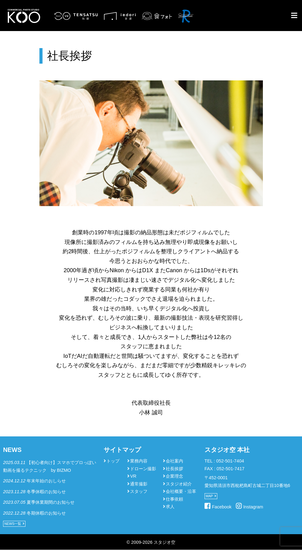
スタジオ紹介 (179, 483)
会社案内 (174, 460)
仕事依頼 (174, 499)
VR (133, 476)
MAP (209, 496)
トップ (112, 460)
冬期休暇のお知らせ (46, 513)
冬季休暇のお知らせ (46, 491)
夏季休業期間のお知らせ (50, 502)
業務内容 (138, 460)
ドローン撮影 (143, 468)
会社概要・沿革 (181, 491)
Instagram (253, 506)
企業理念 (174, 476)
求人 (170, 506)
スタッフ (138, 491)
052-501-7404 (230, 460)
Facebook (222, 506)
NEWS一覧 (12, 523)
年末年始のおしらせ (46, 480)
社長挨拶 (174, 468)
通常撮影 (138, 483)
